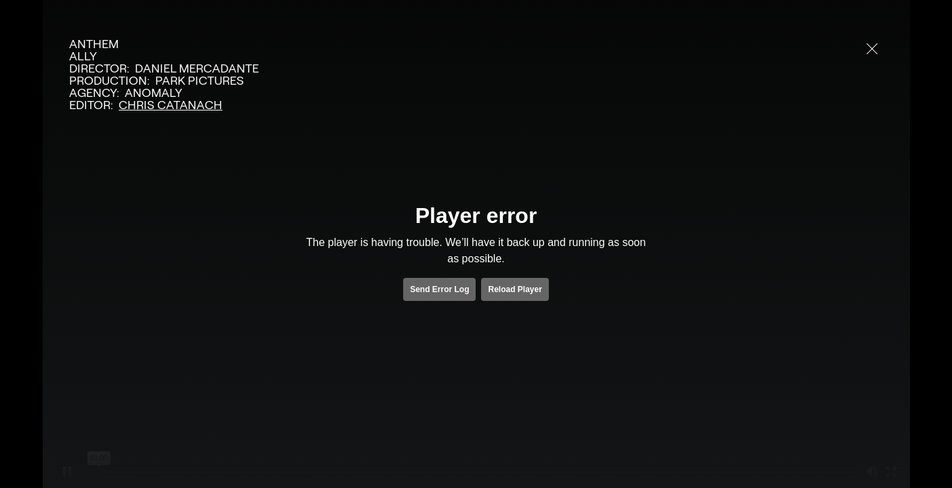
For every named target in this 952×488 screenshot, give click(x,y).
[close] (872, 49)
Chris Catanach (170, 105)
